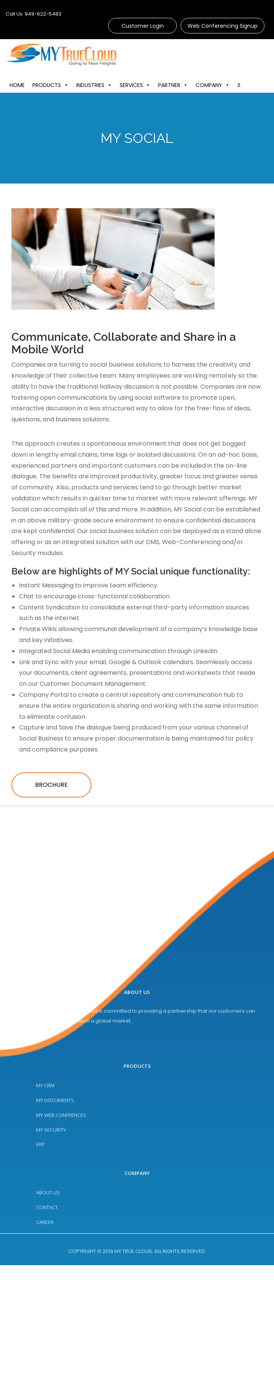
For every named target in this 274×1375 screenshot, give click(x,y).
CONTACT (47, 1240)
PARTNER (181, 85)
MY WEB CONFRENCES (61, 1160)
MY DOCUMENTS (55, 1145)
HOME (25, 85)
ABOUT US (48, 1225)
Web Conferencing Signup (222, 26)
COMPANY (220, 85)
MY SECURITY (51, 1175)
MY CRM (45, 1130)
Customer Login (143, 26)
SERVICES (143, 85)
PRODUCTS (58, 85)
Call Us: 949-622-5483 (33, 13)
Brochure (51, 784)
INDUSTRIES (102, 85)
